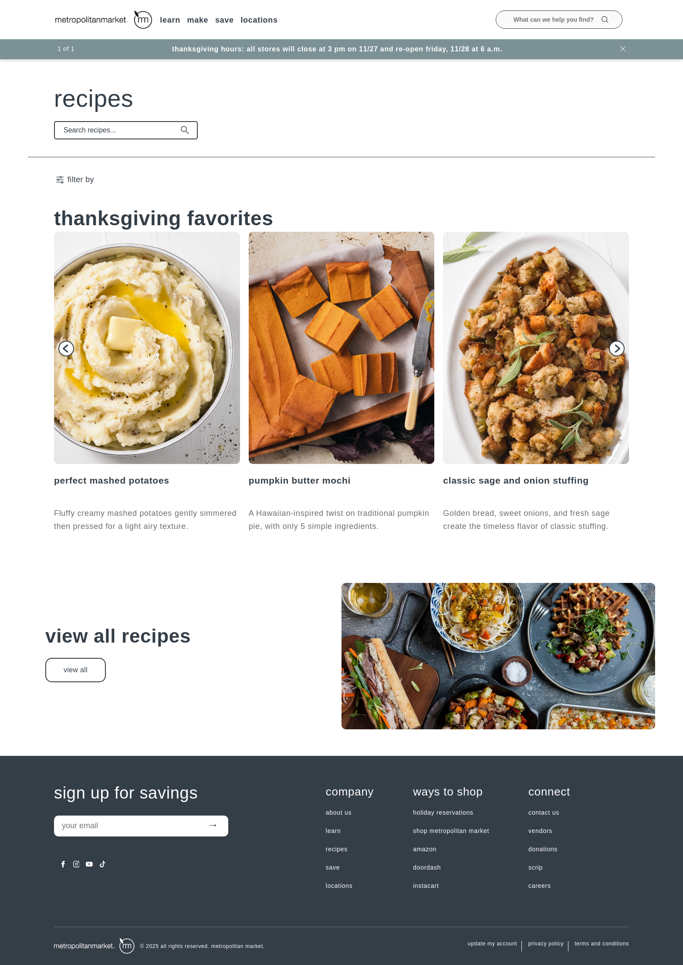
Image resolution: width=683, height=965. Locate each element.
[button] (66, 348)
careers (539, 885)
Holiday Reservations (443, 812)
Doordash (427, 867)
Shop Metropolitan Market (451, 830)
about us (339, 812)
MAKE (197, 20)
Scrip (535, 867)
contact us (543, 812)
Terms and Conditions (602, 944)
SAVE (224, 20)
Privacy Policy (546, 944)
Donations (543, 849)
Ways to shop (448, 792)
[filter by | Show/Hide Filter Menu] (74, 179)
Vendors (540, 830)
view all (76, 670)
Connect (549, 792)
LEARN (170, 20)
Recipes (337, 849)
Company (350, 792)
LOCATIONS (258, 20)
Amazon (424, 849)
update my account (492, 944)
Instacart (426, 885)
